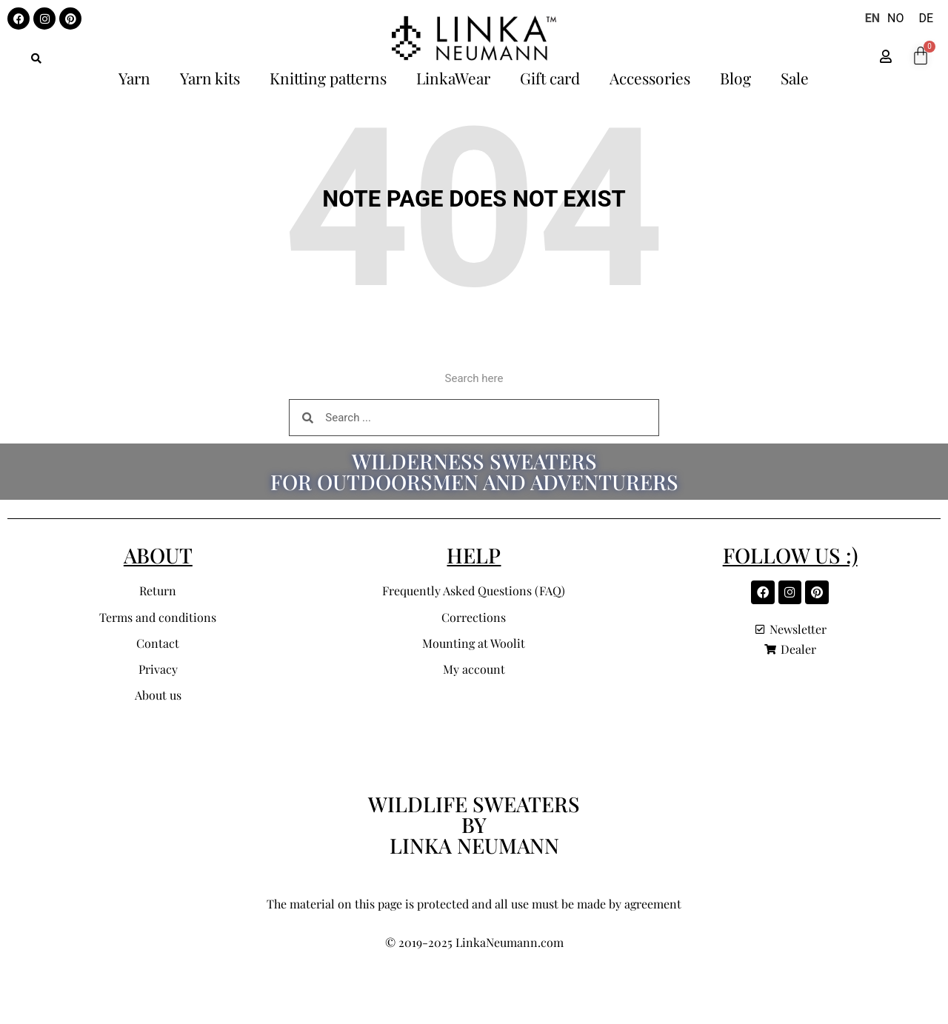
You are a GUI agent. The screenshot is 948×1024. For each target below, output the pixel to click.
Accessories (650, 77)
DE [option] (925, 18)
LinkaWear (453, 77)
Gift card (550, 77)
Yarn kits (210, 77)
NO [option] (895, 18)
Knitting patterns (328, 77)
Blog (735, 77)
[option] (895, 18)
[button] (36, 58)
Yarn (134, 77)
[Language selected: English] (903, 18)
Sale (795, 77)
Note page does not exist (473, 199)
